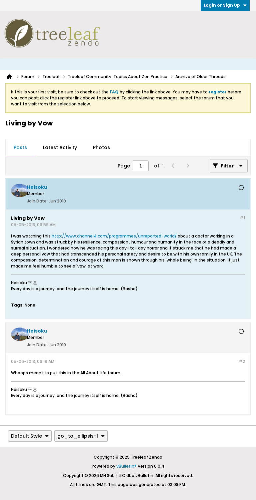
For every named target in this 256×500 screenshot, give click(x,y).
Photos (101, 147)
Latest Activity (60, 147)
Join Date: (37, 201)
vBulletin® (126, 466)
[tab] (20, 147)
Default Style (30, 436)
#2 (242, 361)
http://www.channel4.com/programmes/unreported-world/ (114, 236)
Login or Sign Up (225, 5)
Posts (20, 147)
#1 (242, 217)
